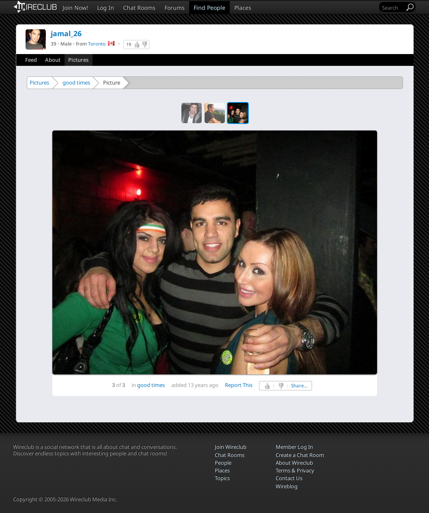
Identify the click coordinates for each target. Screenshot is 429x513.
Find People (209, 7)
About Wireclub (294, 462)
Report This (238, 385)
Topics (222, 478)
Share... (299, 386)
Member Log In (294, 446)
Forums (174, 7)
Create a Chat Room (300, 455)
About (52, 59)
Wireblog (286, 486)
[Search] (392, 7)
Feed (31, 59)
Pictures (78, 59)
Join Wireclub (230, 446)
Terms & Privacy (295, 470)
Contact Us (289, 478)
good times (76, 82)
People (223, 462)
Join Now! (75, 7)
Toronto (97, 43)
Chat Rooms (139, 7)
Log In (105, 7)
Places (242, 7)
